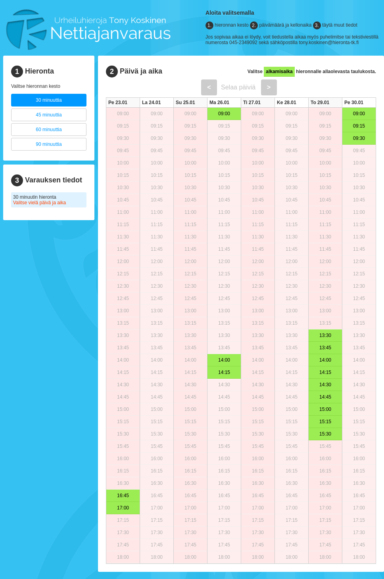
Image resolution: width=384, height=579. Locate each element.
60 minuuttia (48, 129)
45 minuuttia (48, 115)
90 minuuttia (48, 144)
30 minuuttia (48, 100)
